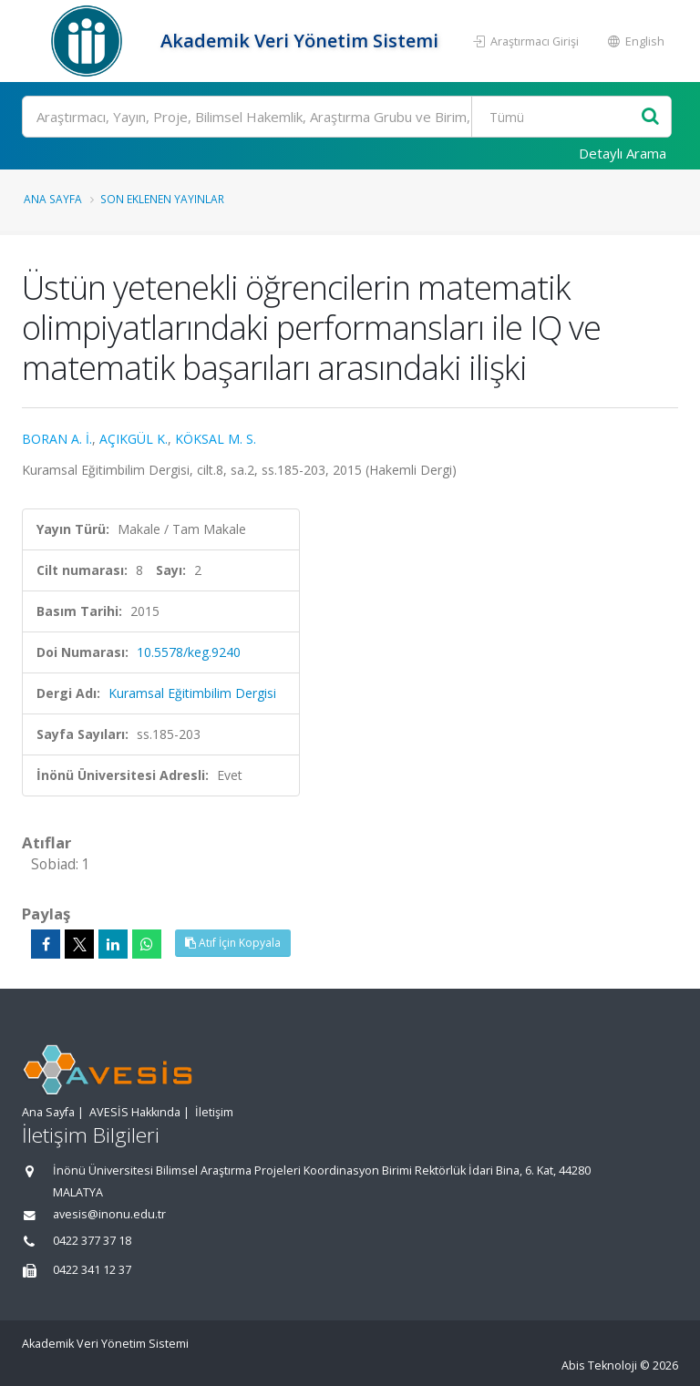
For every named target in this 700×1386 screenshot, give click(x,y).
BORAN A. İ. (57, 438)
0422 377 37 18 (92, 1240)
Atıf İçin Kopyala (233, 942)
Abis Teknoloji (599, 1365)
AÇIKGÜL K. (133, 438)
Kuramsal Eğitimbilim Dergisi (192, 693)
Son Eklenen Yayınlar (162, 198)
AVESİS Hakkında (134, 1112)
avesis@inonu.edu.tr (109, 1214)
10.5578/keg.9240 (189, 652)
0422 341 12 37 (92, 1270)
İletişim (214, 1112)
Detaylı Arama (622, 153)
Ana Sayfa (53, 198)
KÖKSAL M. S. (215, 438)
